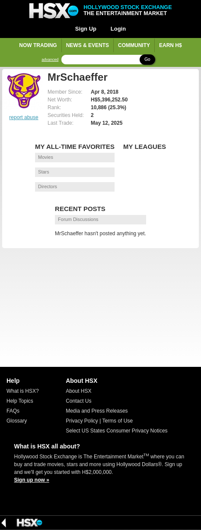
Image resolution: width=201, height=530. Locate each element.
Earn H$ (170, 45)
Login (118, 28)
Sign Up (85, 28)
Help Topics (19, 401)
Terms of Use (117, 421)
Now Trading (38, 45)
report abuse (23, 117)
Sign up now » (31, 480)
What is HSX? (22, 391)
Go (147, 59)
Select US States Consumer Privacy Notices (116, 431)
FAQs (12, 411)
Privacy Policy (82, 421)
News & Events (87, 45)
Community (134, 45)
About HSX (78, 391)
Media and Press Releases (97, 411)
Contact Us (78, 401)
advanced (49, 60)
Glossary (16, 421)
